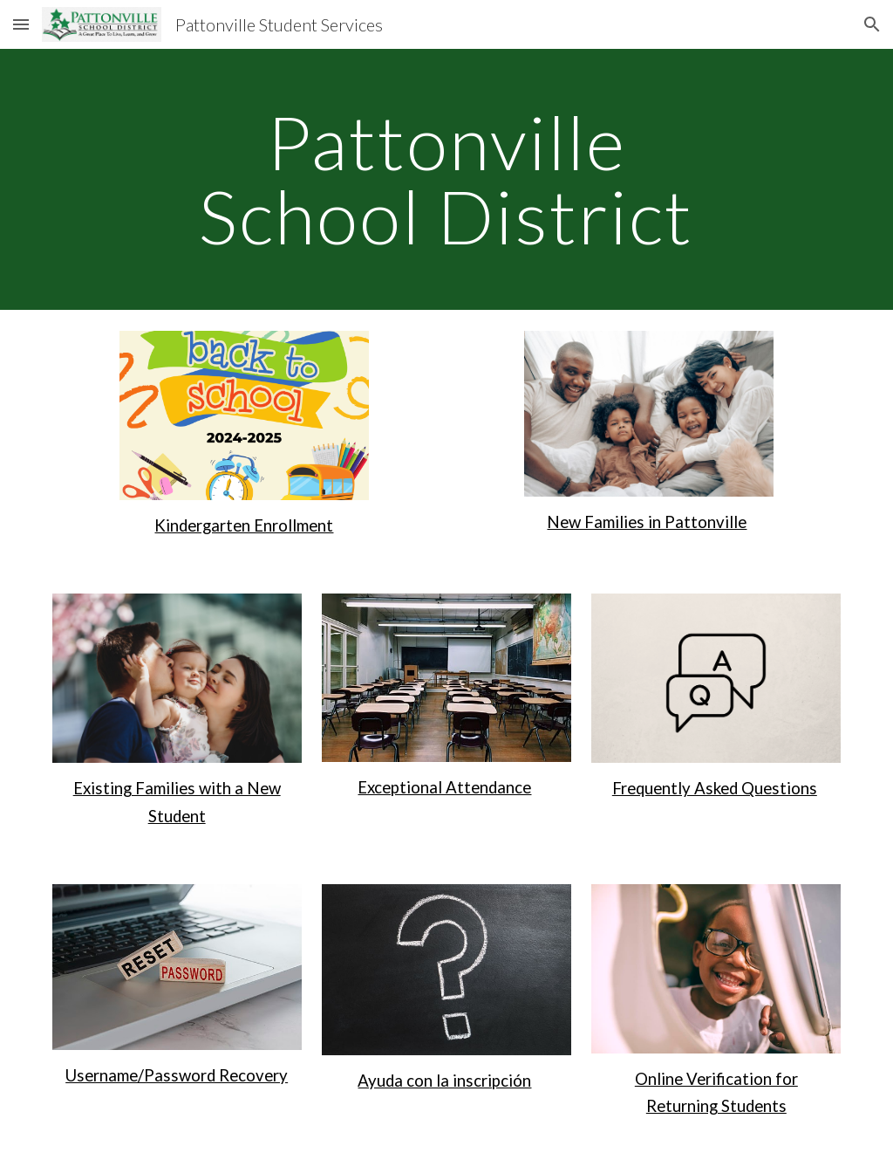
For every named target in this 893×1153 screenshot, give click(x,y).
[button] (21, 24)
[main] (446, 179)
